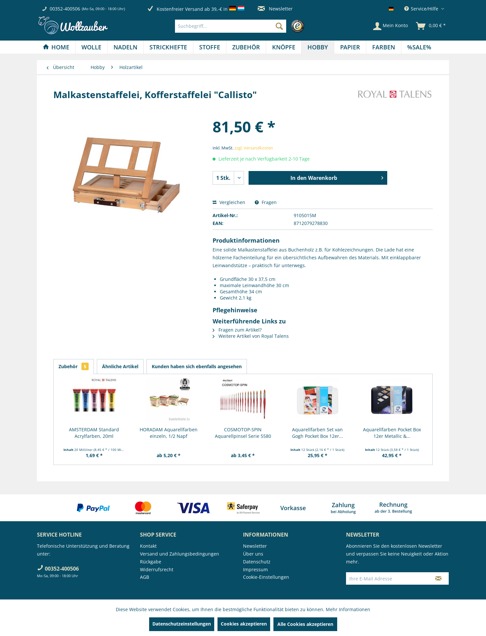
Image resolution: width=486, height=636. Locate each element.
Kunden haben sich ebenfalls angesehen (197, 366)
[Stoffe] (209, 47)
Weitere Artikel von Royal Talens (251, 336)
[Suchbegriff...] (230, 26)
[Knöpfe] (283, 47)
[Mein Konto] (390, 26)
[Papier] (350, 47)
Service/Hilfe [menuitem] (422, 9)
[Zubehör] (246, 47)
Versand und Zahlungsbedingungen (179, 554)
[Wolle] (91, 47)
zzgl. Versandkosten (253, 148)
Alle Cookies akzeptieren (305, 624)
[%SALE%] (419, 47)
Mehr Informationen (348, 609)
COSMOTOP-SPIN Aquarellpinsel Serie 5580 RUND (243, 432)
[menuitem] (241, 26)
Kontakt (148, 546)
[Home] (56, 47)
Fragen (266, 202)
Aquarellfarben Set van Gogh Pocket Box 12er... (317, 432)
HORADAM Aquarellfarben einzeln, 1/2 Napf (169, 432)
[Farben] (383, 47)
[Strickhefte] (168, 47)
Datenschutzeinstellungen (181, 624)
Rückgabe (150, 562)
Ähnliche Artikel (120, 366)
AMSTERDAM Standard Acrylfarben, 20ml (94, 432)
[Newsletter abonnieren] (438, 578)
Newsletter (275, 9)
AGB (144, 577)
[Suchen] (279, 26)
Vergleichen (229, 202)
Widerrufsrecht (156, 569)
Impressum (255, 569)
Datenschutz (256, 562)
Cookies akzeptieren (244, 624)
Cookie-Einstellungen (266, 577)
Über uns (253, 554)
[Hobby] (318, 47)
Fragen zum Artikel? (237, 330)
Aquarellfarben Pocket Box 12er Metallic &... (392, 432)
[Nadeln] (125, 47)
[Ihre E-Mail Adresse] (387, 578)
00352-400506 (65, 9)
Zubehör (74, 366)
